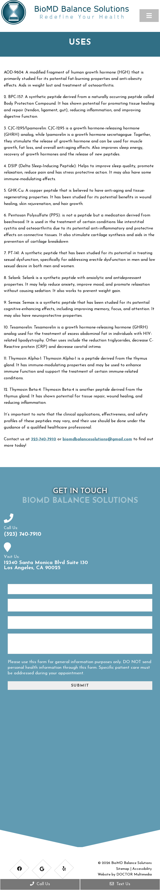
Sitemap (122, 869)
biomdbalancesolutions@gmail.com (97, 439)
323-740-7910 (43, 439)
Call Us (40, 884)
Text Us (120, 884)
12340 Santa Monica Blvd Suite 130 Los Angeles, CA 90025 (46, 565)
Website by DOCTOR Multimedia (125, 874)
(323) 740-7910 (22, 534)
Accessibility (142, 869)
